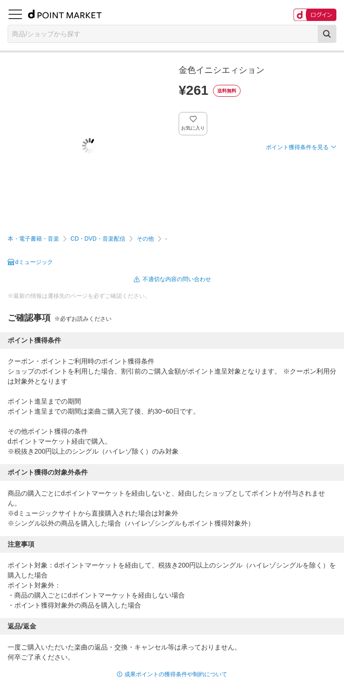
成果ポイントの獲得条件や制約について (175, 674)
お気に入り (193, 128)
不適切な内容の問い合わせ (176, 279)
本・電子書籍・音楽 (33, 238)
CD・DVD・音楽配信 (98, 238)
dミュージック (34, 262)
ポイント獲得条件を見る (297, 147)
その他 (145, 238)
